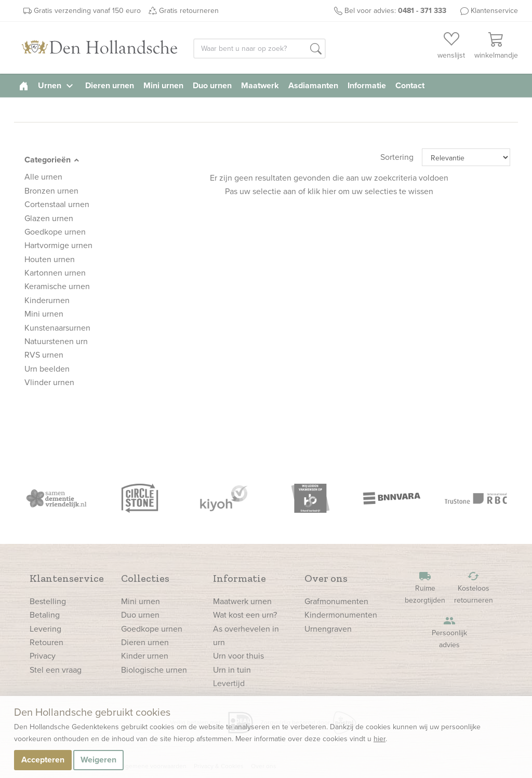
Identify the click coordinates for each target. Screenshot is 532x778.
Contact (409, 85)
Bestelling (48, 601)
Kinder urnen (144, 656)
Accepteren (42, 760)
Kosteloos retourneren (473, 588)
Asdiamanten (313, 85)
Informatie (367, 85)
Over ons (326, 578)
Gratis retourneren (189, 10)
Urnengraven (328, 629)
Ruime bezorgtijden (425, 588)
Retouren (46, 642)
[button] (316, 49)
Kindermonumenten (340, 615)
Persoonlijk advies (449, 632)
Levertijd (229, 683)
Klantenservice (494, 10)
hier (379, 738)
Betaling (45, 615)
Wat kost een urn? (245, 615)
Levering (45, 629)
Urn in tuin (232, 670)
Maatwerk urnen (242, 601)
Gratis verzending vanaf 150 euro (87, 10)
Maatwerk (260, 85)
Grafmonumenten (336, 601)
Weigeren (98, 760)
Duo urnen (212, 85)
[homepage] (23, 85)
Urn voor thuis (238, 656)
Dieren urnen (109, 85)
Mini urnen (163, 85)
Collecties (145, 578)
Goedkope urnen (151, 629)
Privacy (43, 656)
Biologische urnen (154, 670)
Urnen (57, 85)
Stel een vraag (56, 670)
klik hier (322, 191)
